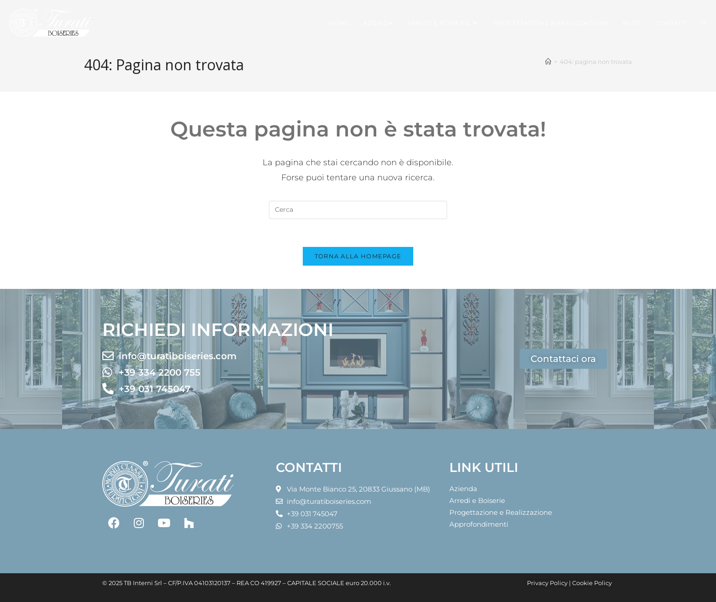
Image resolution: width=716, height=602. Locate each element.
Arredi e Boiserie (477, 500)
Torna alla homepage (358, 256)
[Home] (548, 61)
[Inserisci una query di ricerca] (358, 210)
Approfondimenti (478, 524)
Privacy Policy (547, 582)
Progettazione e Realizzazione (500, 512)
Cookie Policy (592, 582)
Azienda (463, 488)
